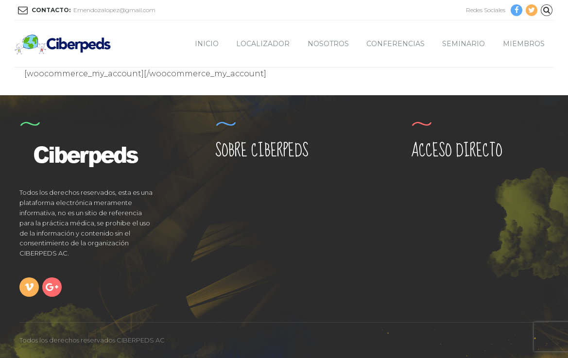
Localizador (263, 43)
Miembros (524, 43)
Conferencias (395, 43)
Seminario (463, 43)
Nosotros (328, 43)
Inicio (207, 43)
